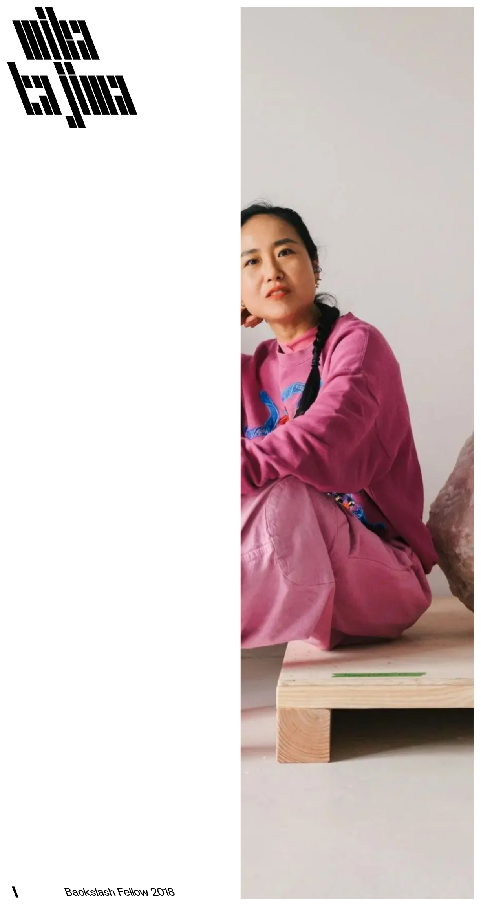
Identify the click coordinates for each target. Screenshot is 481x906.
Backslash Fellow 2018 (121, 892)
